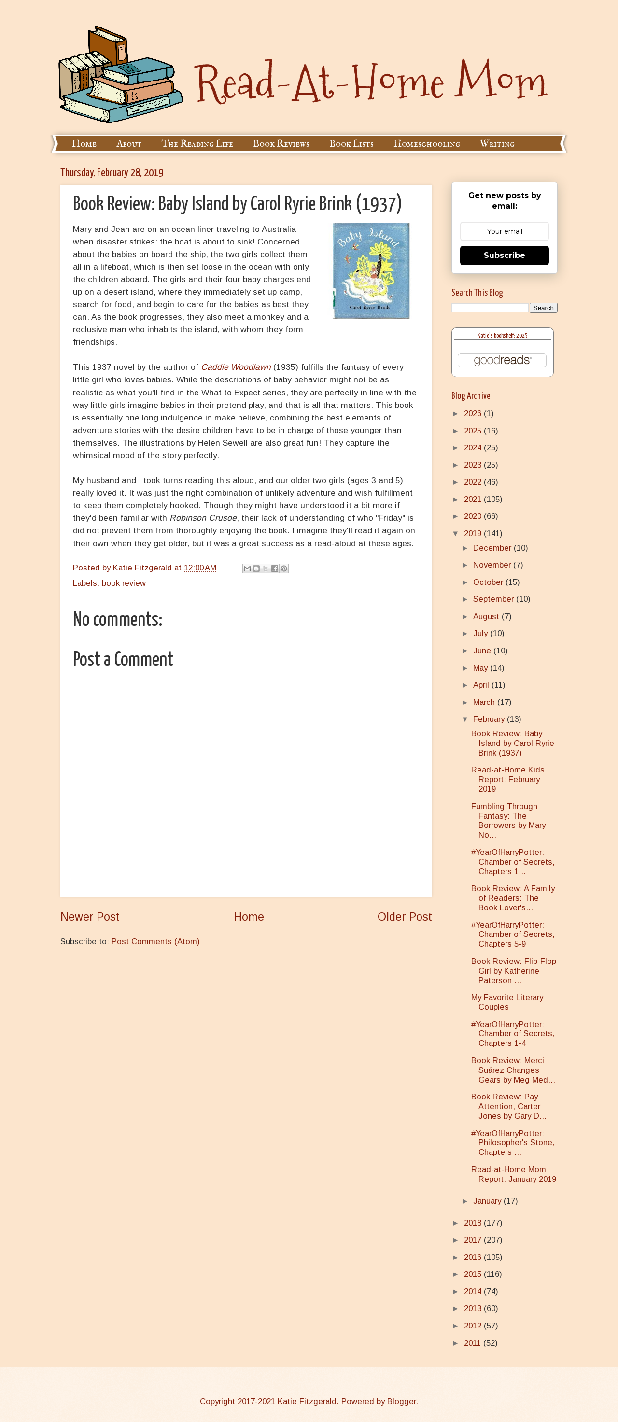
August (487, 616)
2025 (474, 430)
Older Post (405, 916)
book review (124, 583)
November (493, 564)
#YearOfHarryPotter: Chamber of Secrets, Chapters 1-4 (513, 1034)
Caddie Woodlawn (236, 367)
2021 (474, 499)
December (493, 548)
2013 (474, 1308)
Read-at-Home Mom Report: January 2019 (513, 1174)
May (481, 668)
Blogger (401, 1401)
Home (84, 144)
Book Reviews (281, 144)
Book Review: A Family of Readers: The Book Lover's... (513, 898)
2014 (474, 1291)
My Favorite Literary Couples (507, 1002)
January (488, 1200)
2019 (474, 533)
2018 (474, 1223)
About (129, 144)
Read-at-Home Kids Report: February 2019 (508, 779)
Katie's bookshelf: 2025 (503, 336)
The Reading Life (197, 144)
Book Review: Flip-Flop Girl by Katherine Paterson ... (513, 971)
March (485, 702)
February (490, 719)
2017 (474, 1240)
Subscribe (504, 255)
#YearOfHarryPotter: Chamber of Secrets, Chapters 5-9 (513, 935)
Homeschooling (426, 144)
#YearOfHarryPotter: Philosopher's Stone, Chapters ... (513, 1143)
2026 (474, 413)
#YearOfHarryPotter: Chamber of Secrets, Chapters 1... (513, 862)
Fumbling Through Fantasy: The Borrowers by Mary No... (508, 821)
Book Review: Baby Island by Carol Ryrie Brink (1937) (512, 743)
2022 (474, 482)
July (481, 633)
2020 (474, 516)
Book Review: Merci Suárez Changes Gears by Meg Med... (513, 1070)
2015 (474, 1274)
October (489, 582)
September (494, 599)
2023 (474, 465)
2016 (474, 1257)
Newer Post (90, 916)
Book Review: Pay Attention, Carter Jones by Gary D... (509, 1106)
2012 (474, 1325)
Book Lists (351, 144)
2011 (473, 1343)
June (483, 650)
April (482, 685)
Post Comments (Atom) (156, 941)
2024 (474, 447)
